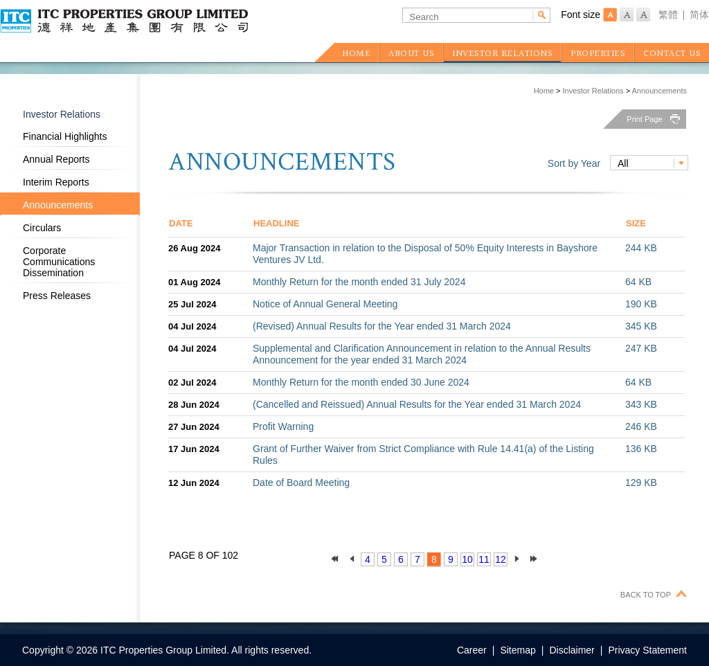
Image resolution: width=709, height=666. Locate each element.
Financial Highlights (65, 136)
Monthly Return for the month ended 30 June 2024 (361, 382)
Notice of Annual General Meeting (325, 303)
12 (500, 559)
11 (484, 559)
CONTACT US (672, 54)
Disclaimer (571, 650)
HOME (356, 54)
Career (472, 650)
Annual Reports (56, 159)
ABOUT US (411, 54)
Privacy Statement (647, 650)
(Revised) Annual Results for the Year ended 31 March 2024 (382, 326)
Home (544, 91)
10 (467, 559)
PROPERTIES (598, 54)
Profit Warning (283, 426)
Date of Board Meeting (301, 482)
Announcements (660, 91)
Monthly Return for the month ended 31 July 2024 (359, 281)
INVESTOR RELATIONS (502, 54)
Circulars (42, 227)
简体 (699, 14)
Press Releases (57, 295)
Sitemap (517, 650)
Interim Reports (56, 182)
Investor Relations (593, 91)
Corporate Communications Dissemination (59, 261)
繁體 (668, 14)
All (623, 163)
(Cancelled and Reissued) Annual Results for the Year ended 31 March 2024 (417, 404)
